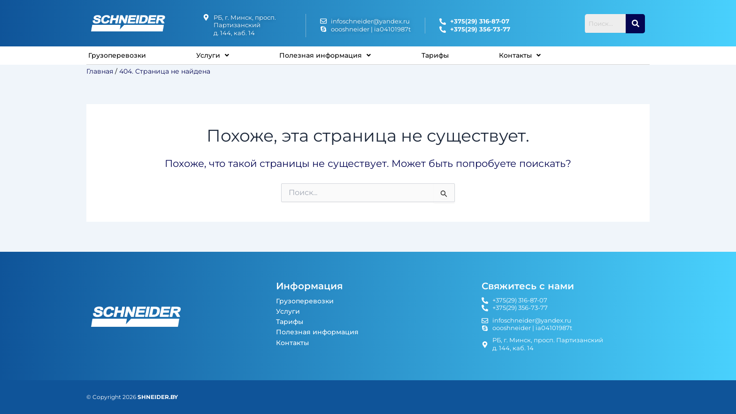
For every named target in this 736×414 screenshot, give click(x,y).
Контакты (530, 57)
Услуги (216, 57)
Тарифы (444, 57)
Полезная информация (331, 57)
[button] (216, 57)
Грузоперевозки (118, 57)
